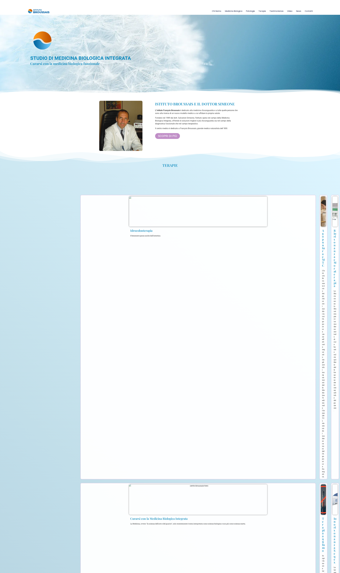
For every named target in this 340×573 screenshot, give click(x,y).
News (298, 11)
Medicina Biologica (233, 11)
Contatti (309, 11)
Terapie (262, 11)
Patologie (250, 11)
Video (289, 11)
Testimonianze (276, 11)
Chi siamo (216, 11)
